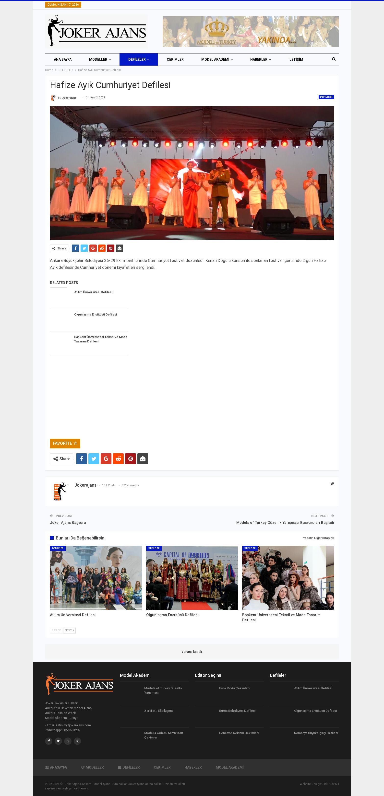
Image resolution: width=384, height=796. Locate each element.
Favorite (65, 443)
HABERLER (258, 59)
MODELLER (98, 59)
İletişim (295, 59)
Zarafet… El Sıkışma (158, 711)
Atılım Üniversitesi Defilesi (313, 688)
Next (69, 630)
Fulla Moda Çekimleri (234, 688)
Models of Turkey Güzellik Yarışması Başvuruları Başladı (285, 522)
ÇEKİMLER (175, 59)
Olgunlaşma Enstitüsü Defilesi (315, 711)
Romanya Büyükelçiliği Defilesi (316, 733)
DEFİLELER (137, 59)
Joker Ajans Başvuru (68, 522)
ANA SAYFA (63, 59)
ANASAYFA (56, 767)
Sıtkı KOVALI (331, 784)
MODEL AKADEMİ (215, 59)
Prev (56, 630)
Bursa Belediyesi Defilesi (237, 711)
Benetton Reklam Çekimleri (239, 733)
